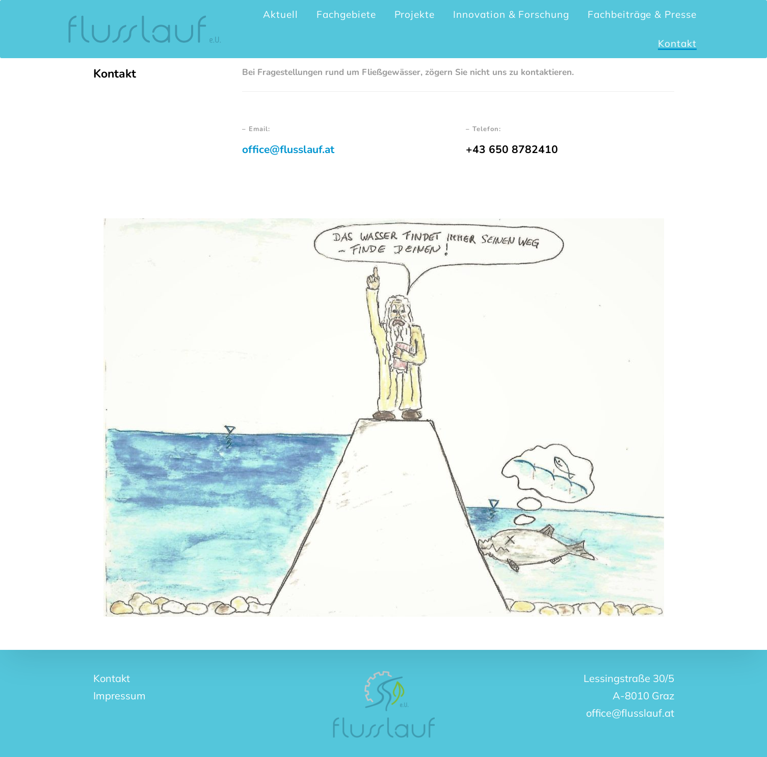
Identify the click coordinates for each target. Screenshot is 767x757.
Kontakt (111, 678)
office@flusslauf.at (288, 149)
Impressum (119, 695)
